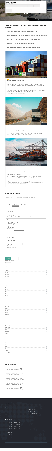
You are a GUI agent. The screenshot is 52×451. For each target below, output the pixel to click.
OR (7, 435)
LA (14, 427)
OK (22, 432)
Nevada (6, 318)
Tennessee (7, 345)
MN (17, 427)
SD (7, 442)
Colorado (7, 279)
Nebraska (7, 317)
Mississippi (7, 311)
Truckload (15, 204)
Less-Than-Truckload (22, 204)
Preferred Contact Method (11, 248)
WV (12, 437)
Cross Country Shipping (32, 410)
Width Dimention (10, 228)
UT (9, 438)
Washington (7, 355)
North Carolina (8, 328)
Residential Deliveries (31, 412)
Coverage (37, 5)
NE (19, 425)
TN (9, 435)
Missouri (6, 313)
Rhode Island (7, 339)
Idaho (6, 288)
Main (6, 301)
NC (22, 427)
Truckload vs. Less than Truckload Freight (16, 127)
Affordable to (22, 31)
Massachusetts (8, 305)
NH (19, 429)
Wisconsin (7, 358)
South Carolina (8, 341)
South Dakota (7, 343)
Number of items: (10, 224)
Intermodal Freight (31, 417)
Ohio (6, 332)
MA (14, 432)
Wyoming (7, 360)
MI (16, 425)
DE (9, 429)
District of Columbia (8, 362)
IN (11, 429)
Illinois (6, 290)
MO (17, 430)
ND (22, 429)
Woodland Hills (33, 16)
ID (11, 425)
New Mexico (7, 324)
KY (14, 425)
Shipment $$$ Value (10, 229)
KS (11, 432)
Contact (9, 10)
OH (22, 430)
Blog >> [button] (30, 5)
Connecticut (7, 280)
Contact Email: (9, 245)
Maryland (7, 303)
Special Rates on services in (27, 35)
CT (9, 427)
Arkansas (7, 275)
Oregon (6, 336)
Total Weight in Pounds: (11, 223)
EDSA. (46, 448)
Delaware (7, 282)
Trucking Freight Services (20, 16)
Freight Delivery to (23, 39)
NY (22, 425)
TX (9, 437)
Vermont (6, 351)
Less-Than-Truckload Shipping (33, 416)
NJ (19, 430)
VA (9, 442)
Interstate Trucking (31, 408)
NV (19, 427)
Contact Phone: (10, 247)
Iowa (6, 294)
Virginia (6, 353)
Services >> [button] (16, 5)
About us (7, 408)
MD (14, 430)
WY (12, 440)
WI (11, 438)
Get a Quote (23, 5)
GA (9, 432)
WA (12, 435)
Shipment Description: (11, 238)
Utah (28, 16)
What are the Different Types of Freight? (15, 80)
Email (18, 248)
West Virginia (7, 356)
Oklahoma (7, 334)
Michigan (7, 307)
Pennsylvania (7, 337)
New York (7, 326)
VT (9, 440)
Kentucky (7, 298)
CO (9, 425)
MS (16, 429)
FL (9, 430)
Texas (6, 347)
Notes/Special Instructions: (12, 257)
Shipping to (21, 43)
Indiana (6, 292)
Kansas (6, 296)
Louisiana (7, 299)
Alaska (6, 271)
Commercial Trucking (31, 414)
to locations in (24, 47)
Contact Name (9, 244)
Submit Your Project (9, 410)
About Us (9, 5)
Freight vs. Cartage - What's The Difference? (16, 168)
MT (16, 432)
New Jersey (7, 322)
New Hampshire (8, 320)
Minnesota (7, 309)
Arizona (6, 273)
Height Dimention (10, 227)
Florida (6, 284)
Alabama (6, 269)
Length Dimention (10, 226)
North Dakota (7, 330)
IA (11, 430)
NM (19, 432)
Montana (7, 315)
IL (11, 427)
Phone (22, 248)
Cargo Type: (9, 222)
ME (14, 429)
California (7, 277)
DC (11, 442)
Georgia (6, 286)
